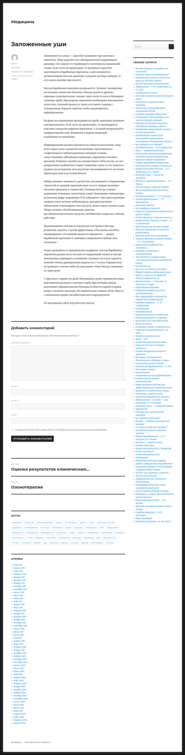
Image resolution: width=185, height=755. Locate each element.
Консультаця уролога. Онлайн (150, 363)
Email (15, 401)
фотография (97, 542)
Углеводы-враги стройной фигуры (152, 74)
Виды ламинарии (144, 518)
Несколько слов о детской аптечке (152, 321)
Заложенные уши (144, 311)
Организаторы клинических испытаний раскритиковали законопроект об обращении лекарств (154, 138)
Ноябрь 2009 (20, 656)
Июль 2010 (19, 632)
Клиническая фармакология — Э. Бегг (154, 366)
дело (91, 522)
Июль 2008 (19, 705)
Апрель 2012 (19, 568)
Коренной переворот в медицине (151, 318)
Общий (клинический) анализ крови (153, 272)
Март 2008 (19, 717)
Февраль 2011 (20, 610)
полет (14, 76)
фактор (85, 542)
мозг (102, 527)
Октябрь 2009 (20, 659)
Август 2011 (19, 592)
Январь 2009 (20, 686)
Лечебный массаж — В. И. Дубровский (154, 147)
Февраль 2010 (20, 647)
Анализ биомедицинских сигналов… (153, 397)
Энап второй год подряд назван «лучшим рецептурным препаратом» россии (154, 260)
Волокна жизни (143, 266)
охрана (81, 532)
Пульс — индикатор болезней (150, 150)
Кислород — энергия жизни (149, 442)
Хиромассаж (142, 409)
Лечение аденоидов (145, 445)
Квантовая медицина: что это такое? (153, 521)
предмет (39, 537)
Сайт (14, 415)
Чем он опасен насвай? (146, 476)
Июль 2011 (18, 595)
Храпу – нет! (142, 339)
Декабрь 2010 (20, 616)
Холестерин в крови (145, 369)
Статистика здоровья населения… (152, 342)
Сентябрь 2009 (21, 662)
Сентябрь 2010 (20, 626)
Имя (14, 386)
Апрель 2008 (20, 714)
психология (64, 537)
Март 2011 (18, 607)
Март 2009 (19, 680)
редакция (89, 537)
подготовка (106, 532)
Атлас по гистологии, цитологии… (152, 269)
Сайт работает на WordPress (37, 742)
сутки (29, 76)
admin (14, 63)
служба (37, 542)
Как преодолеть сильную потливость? (154, 166)
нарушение (112, 527)
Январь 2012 (19, 577)
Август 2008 (19, 702)
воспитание (71, 522)
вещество (29, 522)
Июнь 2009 (19, 671)
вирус (59, 522)
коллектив (57, 527)
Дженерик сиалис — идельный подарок (155, 406)
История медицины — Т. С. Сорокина (153, 196)
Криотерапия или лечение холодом (152, 226)
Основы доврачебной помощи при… (153, 163)
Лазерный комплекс (145, 205)
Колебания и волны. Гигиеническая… (153, 327)
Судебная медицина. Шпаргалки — (152, 114)
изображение (31, 527)
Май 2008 (18, 711)
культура (78, 527)
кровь (68, 527)
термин (64, 542)
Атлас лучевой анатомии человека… (153, 491)
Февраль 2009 (20, 683)
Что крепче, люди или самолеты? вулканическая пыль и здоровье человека (151, 430)
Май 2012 (18, 565)
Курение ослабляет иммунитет (150, 159)
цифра (14, 79)
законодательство (106, 522)
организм (62, 532)
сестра (15, 542)
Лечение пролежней (145, 132)
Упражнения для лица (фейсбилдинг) (154, 375)
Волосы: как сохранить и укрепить (152, 473)
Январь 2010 (19, 650)
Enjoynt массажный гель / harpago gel (153, 448)
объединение (47, 532)
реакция (77, 537)
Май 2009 (18, 674)
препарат (51, 537)
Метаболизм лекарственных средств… (154, 129)
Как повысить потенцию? (148, 418)
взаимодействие (45, 522)
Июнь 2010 (19, 635)
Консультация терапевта (147, 287)
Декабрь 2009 (20, 653)
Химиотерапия (143, 372)
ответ (72, 532)
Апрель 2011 (19, 604)
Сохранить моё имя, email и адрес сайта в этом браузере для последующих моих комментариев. (61, 430)
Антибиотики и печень (147, 93)
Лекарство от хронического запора (152, 391)
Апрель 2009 (20, 677)
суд (45, 542)
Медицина (22, 21)
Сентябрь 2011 (20, 589)
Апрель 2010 (19, 641)
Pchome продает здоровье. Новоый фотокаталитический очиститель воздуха (152, 190)
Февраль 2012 (20, 574)
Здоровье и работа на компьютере (152, 235)
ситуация (26, 542)
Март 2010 (18, 644)
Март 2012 (18, 571)
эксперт (110, 542)
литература (91, 527)
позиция (119, 532)
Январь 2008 (20, 723)
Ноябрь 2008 (20, 692)
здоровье (16, 527)
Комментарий (21, 343)
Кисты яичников (144, 324)
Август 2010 (19, 629)
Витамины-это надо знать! (148, 357)
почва (29, 537)
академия (17, 522)
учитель (75, 542)
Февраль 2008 (20, 720)
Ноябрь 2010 (19, 620)
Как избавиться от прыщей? (149, 144)
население (17, 532)
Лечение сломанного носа (148, 336)
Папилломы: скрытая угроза (149, 394)
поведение (92, 532)
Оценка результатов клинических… (153, 315)
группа (83, 522)
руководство (109, 537)
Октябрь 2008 (20, 695)
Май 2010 (18, 638)
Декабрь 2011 (20, 580)
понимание (17, 537)
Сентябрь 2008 (21, 699)
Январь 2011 (19, 613)
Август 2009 (19, 665)
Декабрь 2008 (20, 689)
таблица (54, 542)
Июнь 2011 (18, 598)
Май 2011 (18, 601)
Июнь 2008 (19, 708)
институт (45, 527)
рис (98, 537)
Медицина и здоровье (22, 71)
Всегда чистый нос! (145, 451)
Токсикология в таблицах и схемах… (153, 360)
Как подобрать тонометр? (148, 208)
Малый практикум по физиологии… (153, 84)
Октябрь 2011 (20, 586)
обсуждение (32, 532)
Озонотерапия (142, 308)
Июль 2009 (19, 668)
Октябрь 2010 (20, 623)
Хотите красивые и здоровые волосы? (154, 217)
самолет (22, 76)
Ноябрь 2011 (19, 583)
